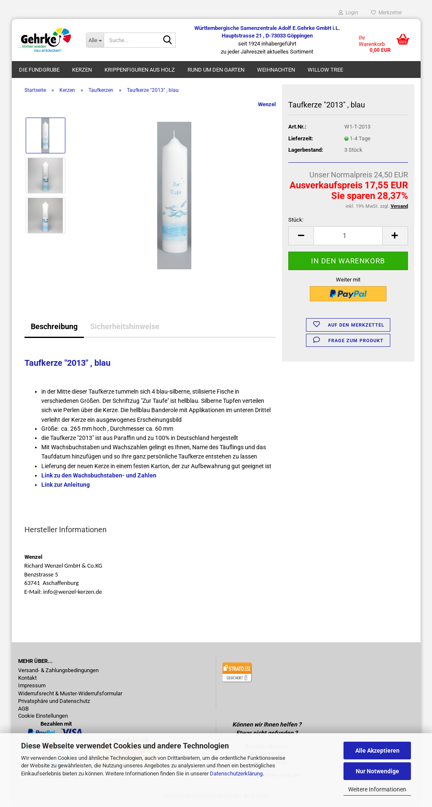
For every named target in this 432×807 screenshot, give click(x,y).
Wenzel (267, 104)
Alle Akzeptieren (377, 750)
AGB (23, 709)
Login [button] (348, 13)
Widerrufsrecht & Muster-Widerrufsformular (70, 694)
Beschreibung (54, 326)
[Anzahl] (348, 235)
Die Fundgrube (39, 70)
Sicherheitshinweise (124, 326)
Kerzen (82, 70)
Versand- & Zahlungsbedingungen (58, 670)
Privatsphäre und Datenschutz (54, 701)
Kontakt (27, 678)
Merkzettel (386, 13)
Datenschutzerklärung (236, 773)
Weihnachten (276, 70)
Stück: (295, 220)
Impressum (32, 686)
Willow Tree (325, 70)
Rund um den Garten (216, 70)
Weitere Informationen (377, 789)
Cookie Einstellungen (43, 716)
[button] (301, 235)
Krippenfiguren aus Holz (140, 70)
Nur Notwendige (377, 771)
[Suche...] (95, 40)
